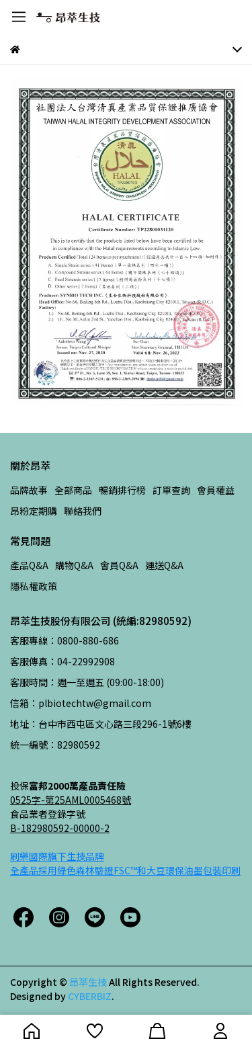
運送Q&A (164, 565)
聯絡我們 (82, 510)
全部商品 (73, 490)
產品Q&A (29, 565)
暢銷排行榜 (122, 490)
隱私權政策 (33, 586)
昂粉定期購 (33, 510)
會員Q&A (119, 565)
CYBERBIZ (90, 996)
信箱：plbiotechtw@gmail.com (80, 703)
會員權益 (216, 490)
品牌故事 (29, 490)
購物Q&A (74, 565)
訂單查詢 (171, 490)
